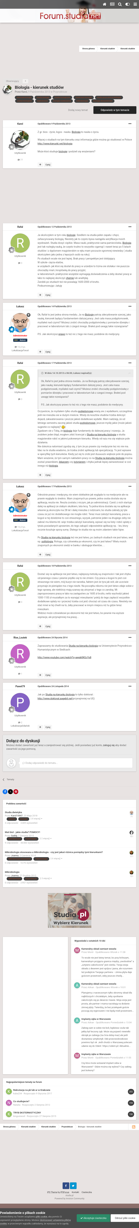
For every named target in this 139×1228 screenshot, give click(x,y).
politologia (47, 541)
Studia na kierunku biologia (101, 434)
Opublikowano (54, 124)
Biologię (89, 314)
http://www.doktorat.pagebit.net (55, 698)
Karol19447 (17, 815)
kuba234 (17, 1093)
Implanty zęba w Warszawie (96, 1019)
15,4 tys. (20, 347)
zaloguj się (108, 745)
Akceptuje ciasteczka (93, 1218)
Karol (24, 91)
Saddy (14, 835)
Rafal (20, 226)
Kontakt (75, 1192)
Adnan (91, 987)
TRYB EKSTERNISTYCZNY (27, 1112)
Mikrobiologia (12, 872)
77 (20, 159)
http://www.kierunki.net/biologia (55, 143)
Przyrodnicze (60, 91)
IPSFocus (64, 1192)
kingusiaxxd (19, 1116)
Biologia (76, 132)
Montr (91, 952)
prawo (61, 334)
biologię (63, 151)
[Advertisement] (39, 48)
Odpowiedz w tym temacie (115, 110)
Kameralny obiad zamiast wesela (98, 948)
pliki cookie (41, 1216)
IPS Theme (52, 1192)
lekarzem (64, 462)
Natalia (16, 1105)
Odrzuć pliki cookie (124, 1218)
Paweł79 (20, 686)
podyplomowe (85, 411)
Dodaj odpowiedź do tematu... (40, 763)
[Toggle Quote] (42, 373)
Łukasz (20, 306)
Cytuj (47, 164)
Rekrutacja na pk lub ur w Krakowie (31, 1090)
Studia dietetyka (13, 812)
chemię (70, 278)
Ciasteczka (87, 1192)
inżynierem (80, 462)
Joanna (15, 855)
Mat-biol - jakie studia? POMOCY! (22, 832)
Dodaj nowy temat (78, 110)
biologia (67, 430)
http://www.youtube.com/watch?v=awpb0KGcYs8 (64, 657)
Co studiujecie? (21, 1101)
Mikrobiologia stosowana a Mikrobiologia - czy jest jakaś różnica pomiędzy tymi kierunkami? (54, 852)
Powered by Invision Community (69, 1198)
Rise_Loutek (20, 637)
